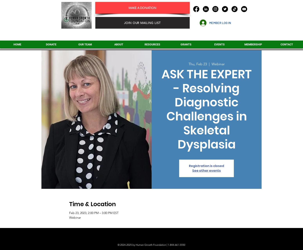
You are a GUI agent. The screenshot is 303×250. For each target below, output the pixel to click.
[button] (186, 44)
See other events (206, 170)
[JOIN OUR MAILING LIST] (142, 23)
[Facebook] (196, 9)
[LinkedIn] (206, 9)
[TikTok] (234, 9)
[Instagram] (215, 9)
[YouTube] (244, 9)
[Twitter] (225, 9)
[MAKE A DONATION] (142, 8)
